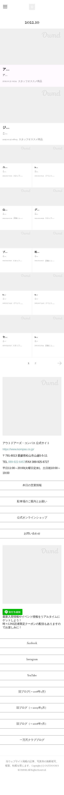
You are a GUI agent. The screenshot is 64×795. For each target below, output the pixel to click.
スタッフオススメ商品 (30, 90)
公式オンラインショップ (32, 537)
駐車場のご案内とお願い (32, 521)
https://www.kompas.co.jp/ (18, 468)
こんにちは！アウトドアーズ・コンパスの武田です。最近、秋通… (15, 196)
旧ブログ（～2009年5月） (32, 727)
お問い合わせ (32, 553)
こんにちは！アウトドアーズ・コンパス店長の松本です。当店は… (47, 281)
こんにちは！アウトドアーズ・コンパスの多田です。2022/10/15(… (16, 238)
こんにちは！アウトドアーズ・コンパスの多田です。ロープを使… (15, 323)
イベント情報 (50, 202)
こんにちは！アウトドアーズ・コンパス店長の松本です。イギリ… (15, 366)
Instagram (32, 679)
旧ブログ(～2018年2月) (32, 711)
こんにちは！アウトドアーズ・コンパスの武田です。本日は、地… (47, 196)
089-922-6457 (16, 481)
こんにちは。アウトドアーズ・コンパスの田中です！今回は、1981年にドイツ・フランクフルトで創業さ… (31, 150)
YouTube (32, 695)
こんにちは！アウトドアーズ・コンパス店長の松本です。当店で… (47, 366)
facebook (32, 662)
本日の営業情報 (32, 504)
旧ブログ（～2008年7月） (32, 743)
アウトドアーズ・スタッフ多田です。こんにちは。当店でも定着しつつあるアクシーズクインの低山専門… (31, 82)
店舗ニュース (18, 245)
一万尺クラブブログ (32, 759)
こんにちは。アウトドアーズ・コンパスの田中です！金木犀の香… (47, 238)
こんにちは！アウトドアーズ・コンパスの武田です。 (15, 281)
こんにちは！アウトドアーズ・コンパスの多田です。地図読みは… (47, 323)
